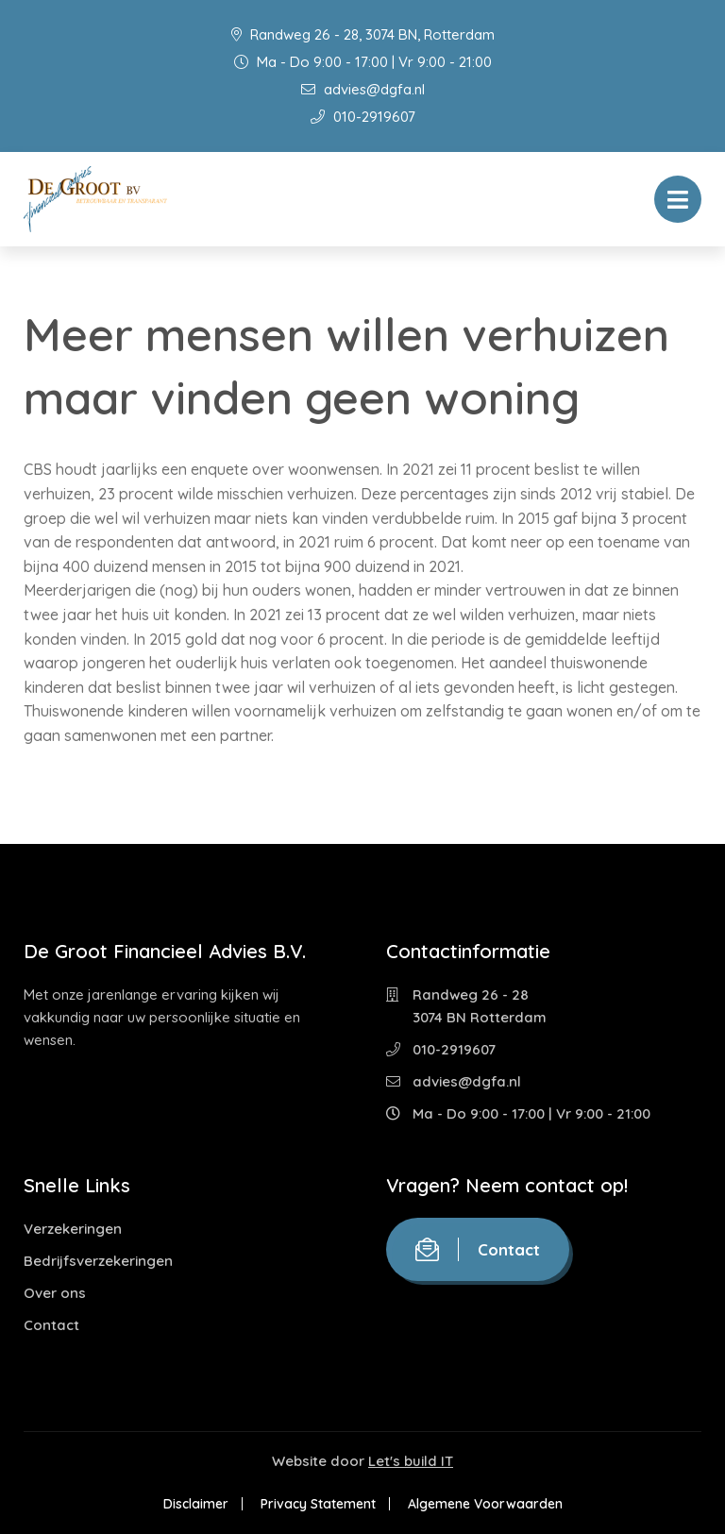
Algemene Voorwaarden (485, 1503)
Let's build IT (410, 1461)
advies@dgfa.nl (363, 89)
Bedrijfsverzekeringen (98, 1261)
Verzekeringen (73, 1229)
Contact (51, 1325)
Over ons (55, 1293)
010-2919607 (363, 117)
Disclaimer (195, 1503)
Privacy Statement (318, 1503)
